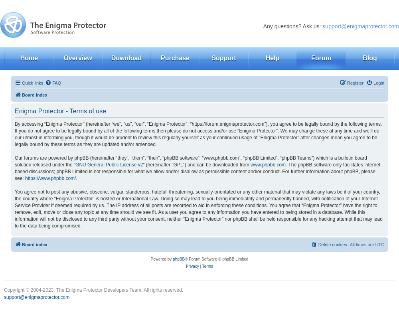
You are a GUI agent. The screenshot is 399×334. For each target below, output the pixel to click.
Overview (77, 58)
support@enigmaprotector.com (360, 26)
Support (223, 58)
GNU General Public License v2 (109, 165)
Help (273, 58)
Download (126, 58)
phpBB (179, 259)
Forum (321, 58)
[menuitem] (53, 83)
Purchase (175, 58)
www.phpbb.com (268, 165)
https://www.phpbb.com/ (50, 178)
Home (29, 58)
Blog (370, 58)
